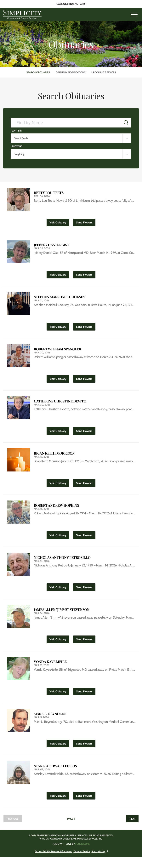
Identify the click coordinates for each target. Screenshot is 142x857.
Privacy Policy (98, 851)
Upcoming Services (103, 72)
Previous (13, 818)
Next (132, 818)
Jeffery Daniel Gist (51, 245)
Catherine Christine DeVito (60, 401)
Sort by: (17, 130)
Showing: (17, 146)
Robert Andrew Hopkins (56, 505)
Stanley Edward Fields (55, 766)
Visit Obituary (59, 221)
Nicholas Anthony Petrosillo (62, 558)
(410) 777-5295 (76, 4)
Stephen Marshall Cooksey (59, 297)
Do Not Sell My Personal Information (53, 851)
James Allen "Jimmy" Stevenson (61, 610)
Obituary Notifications (71, 72)
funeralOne (82, 843)
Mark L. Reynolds (50, 714)
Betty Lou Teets (49, 193)
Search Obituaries (38, 72)
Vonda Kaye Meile (50, 662)
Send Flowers (85, 221)
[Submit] (126, 122)
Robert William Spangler (57, 349)
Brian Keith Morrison (54, 453)
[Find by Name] (66, 122)
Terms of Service (82, 851)
